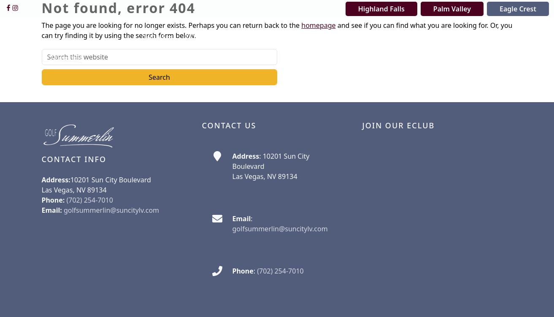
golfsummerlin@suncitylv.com (111, 210)
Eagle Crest (518, 9)
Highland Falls (381, 9)
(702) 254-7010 (280, 271)
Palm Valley (452, 9)
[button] (158, 38)
